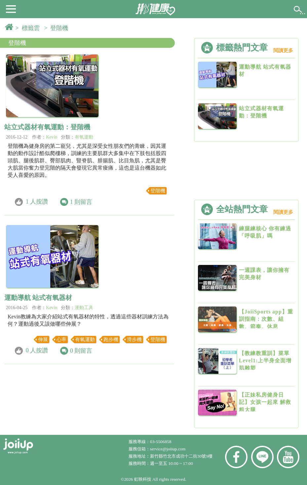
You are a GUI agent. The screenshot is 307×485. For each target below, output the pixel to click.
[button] (11, 9)
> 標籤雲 (29, 28)
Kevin (51, 137)
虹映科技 (142, 479)
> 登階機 (57, 28)
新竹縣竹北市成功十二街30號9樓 (181, 456)
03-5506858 (160, 441)
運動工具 (84, 307)
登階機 (17, 43)
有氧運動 (84, 137)
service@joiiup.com (168, 448)
